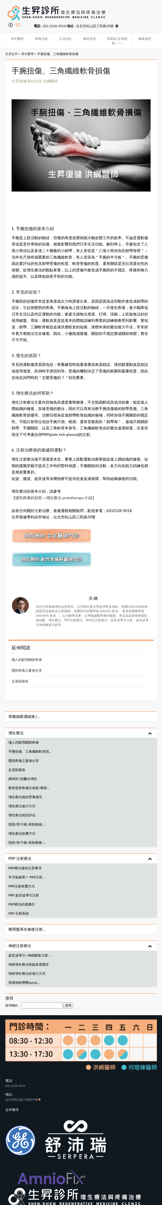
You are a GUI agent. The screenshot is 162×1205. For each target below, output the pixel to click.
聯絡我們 (144, 38)
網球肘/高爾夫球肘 (22, 779)
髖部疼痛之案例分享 (27, 670)
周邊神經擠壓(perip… (24, 982)
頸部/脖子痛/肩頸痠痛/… (27, 824)
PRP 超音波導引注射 (23, 895)
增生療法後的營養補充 (25, 797)
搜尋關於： (13, 1005)
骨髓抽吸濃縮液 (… (24, 716)
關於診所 (89, 38)
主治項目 (65, 38)
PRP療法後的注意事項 (25, 868)
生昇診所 (11, 54)
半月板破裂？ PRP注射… (26, 877)
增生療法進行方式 (21, 806)
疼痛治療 (41, 38)
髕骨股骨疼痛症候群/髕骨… (29, 788)
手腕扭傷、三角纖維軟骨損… (29, 751)
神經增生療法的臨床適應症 (28, 964)
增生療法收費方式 (21, 833)
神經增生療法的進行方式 (27, 973)
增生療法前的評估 (21, 815)
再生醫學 (17, 38)
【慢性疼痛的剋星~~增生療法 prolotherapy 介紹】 (54, 497)
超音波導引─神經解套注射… (29, 955)
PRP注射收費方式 (21, 886)
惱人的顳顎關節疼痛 (27, 660)
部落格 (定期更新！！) (117, 41)
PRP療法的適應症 (21, 904)
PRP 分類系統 (18, 913)
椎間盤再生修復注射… (27, 929)
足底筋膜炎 (20, 681)
